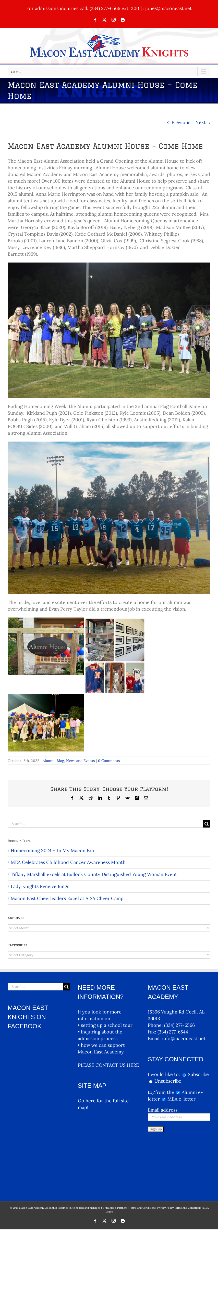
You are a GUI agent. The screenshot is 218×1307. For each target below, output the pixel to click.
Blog (60, 760)
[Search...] (105, 824)
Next (200, 122)
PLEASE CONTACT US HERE (108, 1065)
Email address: (163, 1110)
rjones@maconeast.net (167, 8)
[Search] (206, 824)
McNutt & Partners (116, 1153)
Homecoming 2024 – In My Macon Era (52, 850)
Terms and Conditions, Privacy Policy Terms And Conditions (165, 1153)
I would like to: (164, 1074)
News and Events (80, 760)
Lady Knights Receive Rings (40, 886)
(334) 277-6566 (179, 1025)
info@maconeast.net (183, 1038)
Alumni (49, 760)
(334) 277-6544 (173, 1032)
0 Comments (109, 760)
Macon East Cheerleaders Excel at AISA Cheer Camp (67, 898)
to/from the (161, 1092)
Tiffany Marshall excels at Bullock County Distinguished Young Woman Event (94, 874)
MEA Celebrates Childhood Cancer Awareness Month (68, 862)
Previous (181, 122)
